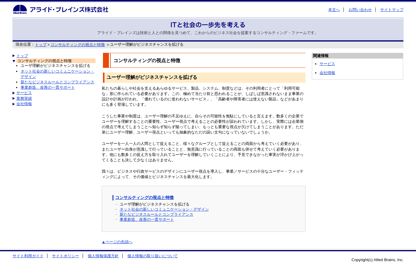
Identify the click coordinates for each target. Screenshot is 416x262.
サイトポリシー (65, 256)
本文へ (334, 9)
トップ (41, 44)
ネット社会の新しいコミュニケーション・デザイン (164, 209)
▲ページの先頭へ (117, 242)
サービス (24, 93)
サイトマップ (391, 9)
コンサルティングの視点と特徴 (77, 44)
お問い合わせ (360, 9)
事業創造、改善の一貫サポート (48, 87)
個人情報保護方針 (103, 256)
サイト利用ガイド (28, 256)
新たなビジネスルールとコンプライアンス (57, 82)
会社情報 (24, 104)
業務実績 (24, 98)
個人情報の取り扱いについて (152, 256)
